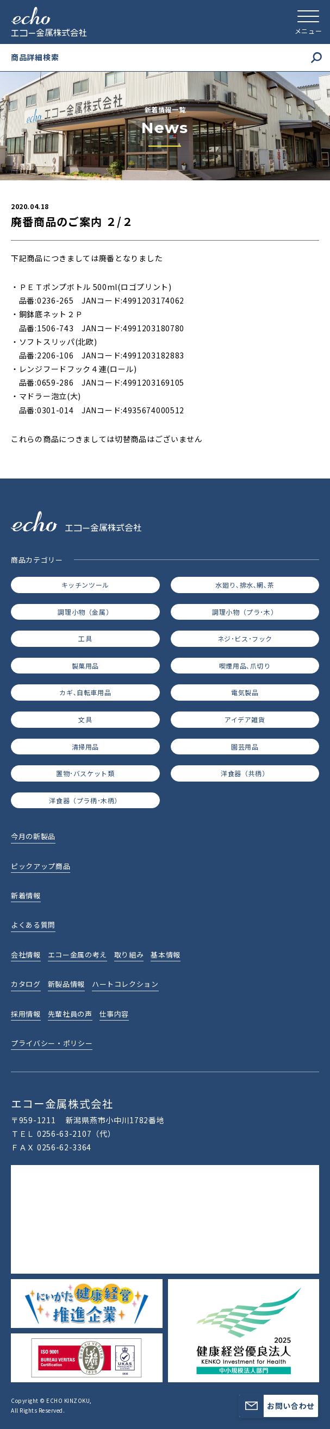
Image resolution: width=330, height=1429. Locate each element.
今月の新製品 (33, 836)
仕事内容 (114, 1014)
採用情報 (26, 1014)
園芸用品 (244, 746)
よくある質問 (33, 925)
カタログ (26, 984)
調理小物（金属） (85, 611)
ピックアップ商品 (40, 866)
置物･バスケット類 (85, 773)
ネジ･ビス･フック (244, 638)
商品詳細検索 (166, 57)
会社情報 (26, 954)
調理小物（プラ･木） (244, 611)
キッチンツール (85, 584)
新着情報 (26, 895)
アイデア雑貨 (245, 719)
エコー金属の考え (77, 954)
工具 (85, 638)
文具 (85, 719)
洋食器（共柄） (245, 773)
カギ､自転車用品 (85, 692)
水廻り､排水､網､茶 (244, 584)
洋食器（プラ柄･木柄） (85, 800)
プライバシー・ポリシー (51, 1043)
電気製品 (244, 692)
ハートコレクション (125, 984)
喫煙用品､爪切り (245, 665)
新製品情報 (66, 984)
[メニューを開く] (308, 21)
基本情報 (165, 954)
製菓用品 (85, 665)
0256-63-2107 (64, 1133)
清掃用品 (85, 746)
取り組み (129, 954)
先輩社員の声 (70, 1014)
